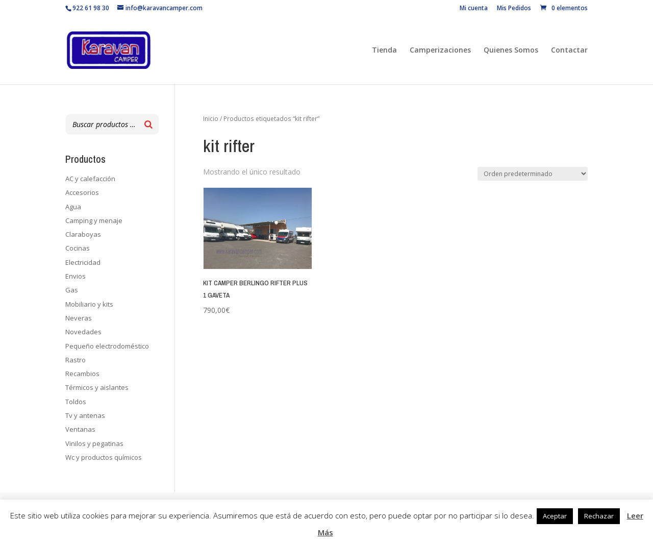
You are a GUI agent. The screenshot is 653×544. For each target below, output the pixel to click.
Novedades (83, 331)
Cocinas (77, 248)
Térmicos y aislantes (97, 387)
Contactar (569, 50)
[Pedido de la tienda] (533, 174)
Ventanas (80, 429)
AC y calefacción (90, 178)
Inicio (210, 118)
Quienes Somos (511, 50)
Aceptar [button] (555, 516)
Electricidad (83, 262)
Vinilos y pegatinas (94, 443)
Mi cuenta (474, 8)
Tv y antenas (85, 415)
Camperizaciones (440, 50)
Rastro (75, 359)
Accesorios (82, 192)
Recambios (82, 373)
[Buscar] (148, 124)
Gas (71, 289)
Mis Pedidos (514, 8)
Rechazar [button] (599, 516)
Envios (75, 276)
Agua (73, 206)
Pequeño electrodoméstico (107, 346)
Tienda (384, 50)
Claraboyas (83, 234)
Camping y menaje (93, 220)
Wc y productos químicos (103, 457)
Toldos (75, 401)
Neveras (78, 318)
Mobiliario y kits (89, 304)
